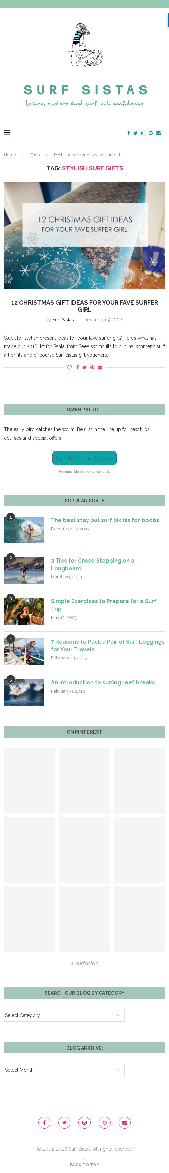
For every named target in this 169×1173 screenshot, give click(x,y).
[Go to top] (84, 1164)
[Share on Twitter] (84, 367)
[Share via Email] (100, 367)
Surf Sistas (63, 319)
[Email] (158, 133)
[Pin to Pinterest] (92, 367)
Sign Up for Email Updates (84, 458)
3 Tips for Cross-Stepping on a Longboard (92, 564)
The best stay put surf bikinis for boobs (105, 520)
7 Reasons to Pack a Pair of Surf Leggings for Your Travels (108, 645)
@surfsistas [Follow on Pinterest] (84, 963)
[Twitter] (135, 133)
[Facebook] (128, 133)
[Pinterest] (151, 133)
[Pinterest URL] (29, 780)
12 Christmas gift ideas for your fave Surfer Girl (84, 306)
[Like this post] (69, 367)
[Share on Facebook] (77, 367)
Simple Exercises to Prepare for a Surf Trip (104, 605)
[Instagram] (143, 133)
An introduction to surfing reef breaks (103, 682)
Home (10, 154)
